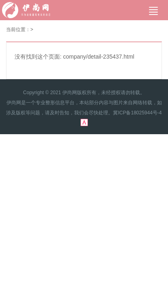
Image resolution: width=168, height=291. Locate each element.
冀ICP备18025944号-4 (137, 113)
